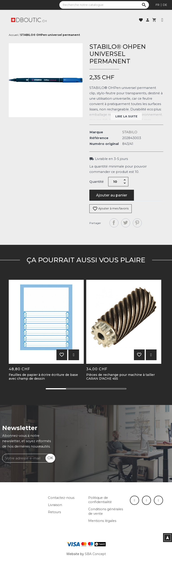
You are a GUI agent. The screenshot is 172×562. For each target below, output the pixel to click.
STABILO (129, 132)
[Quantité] (115, 181)
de (165, 4)
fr (157, 4)
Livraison (55, 505)
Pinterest (137, 223)
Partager (114, 223)
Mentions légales (102, 521)
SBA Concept (95, 554)
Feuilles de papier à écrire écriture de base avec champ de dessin (43, 377)
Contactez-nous (61, 498)
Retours (54, 512)
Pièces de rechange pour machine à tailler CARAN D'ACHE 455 (120, 377)
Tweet (126, 223)
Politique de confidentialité (100, 500)
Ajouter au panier (111, 195)
